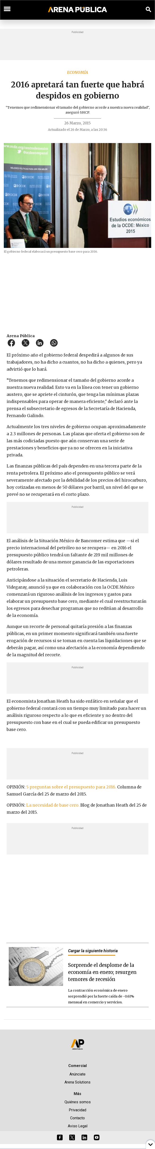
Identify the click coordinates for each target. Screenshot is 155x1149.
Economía (77, 72)
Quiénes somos (78, 1102)
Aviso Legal (77, 1126)
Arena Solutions (77, 1082)
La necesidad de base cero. (53, 805)
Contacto (77, 1118)
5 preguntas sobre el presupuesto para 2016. (71, 787)
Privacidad (77, 1110)
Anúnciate (77, 1074)
